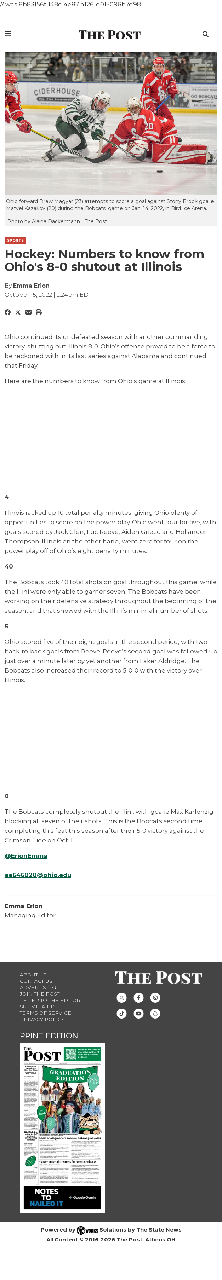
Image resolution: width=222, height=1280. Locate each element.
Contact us (36, 981)
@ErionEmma (26, 855)
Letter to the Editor (50, 1000)
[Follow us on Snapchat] (155, 1013)
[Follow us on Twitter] (121, 997)
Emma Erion (31, 285)
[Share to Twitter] (18, 312)
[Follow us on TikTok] (121, 1013)
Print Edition (49, 1035)
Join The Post (39, 994)
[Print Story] (39, 312)
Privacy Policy (42, 1019)
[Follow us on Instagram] (155, 997)
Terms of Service (45, 1013)
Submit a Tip (37, 1006)
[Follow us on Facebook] (138, 997)
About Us (33, 974)
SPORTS (15, 240)
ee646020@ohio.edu (38, 874)
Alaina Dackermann (56, 221)
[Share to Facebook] (8, 312)
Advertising (38, 987)
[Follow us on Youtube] (138, 1013)
